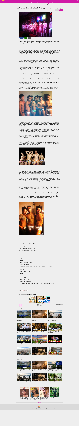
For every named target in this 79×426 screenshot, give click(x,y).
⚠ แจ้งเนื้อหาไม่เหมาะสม (58, 304)
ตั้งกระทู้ (46, 4)
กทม (56, 124)
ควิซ (44, 2)
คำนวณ (46, 2)
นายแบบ (50, 82)
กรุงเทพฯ (48, 266)
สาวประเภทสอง (54, 82)
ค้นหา (42, 4)
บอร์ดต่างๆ (37, 4)
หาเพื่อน (29, 2)
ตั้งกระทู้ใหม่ (39, 402)
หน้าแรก (23, 2)
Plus (18, 6)
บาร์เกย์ (22, 294)
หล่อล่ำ (34, 294)
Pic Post (38, 2)
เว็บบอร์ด (26, 2)
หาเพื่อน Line (34, 2)
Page (52, 2)
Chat (31, 2)
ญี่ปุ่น (44, 87)
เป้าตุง (28, 294)
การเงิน (49, 2)
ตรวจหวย (41, 2)
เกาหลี (42, 87)
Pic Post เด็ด (21, 386)
